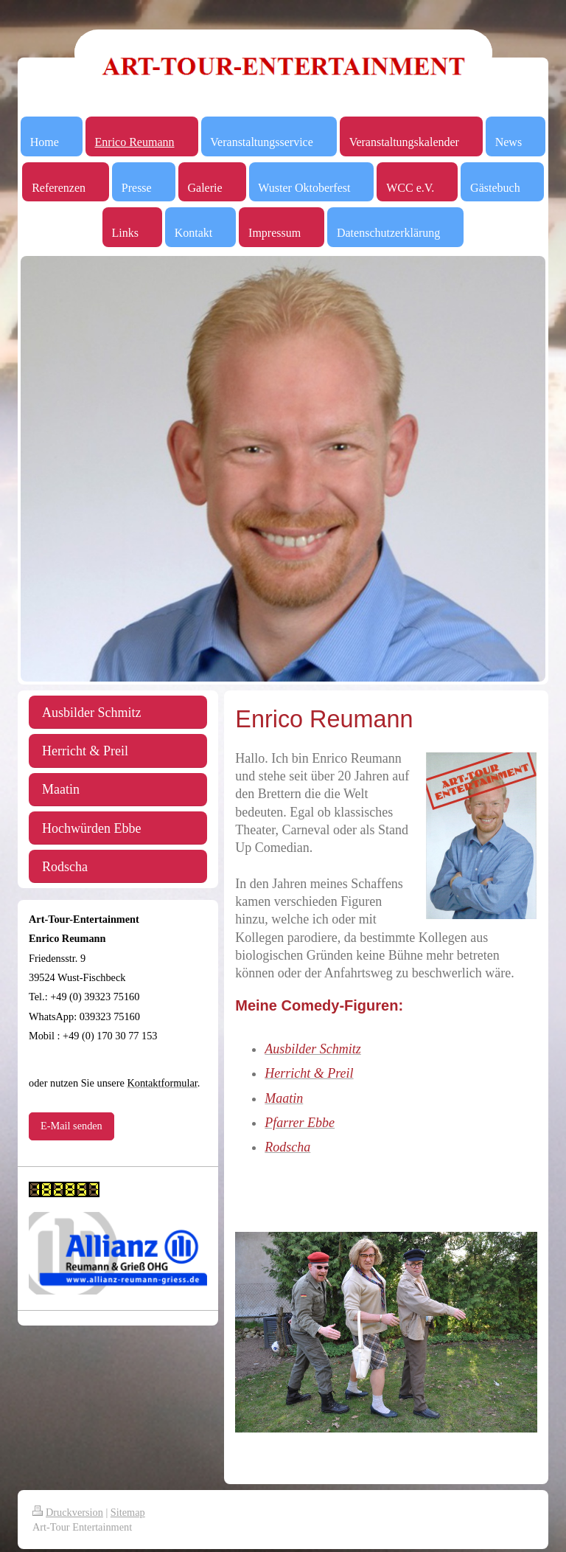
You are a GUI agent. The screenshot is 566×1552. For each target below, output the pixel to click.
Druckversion (67, 1512)
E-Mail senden (71, 1126)
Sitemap (128, 1512)
